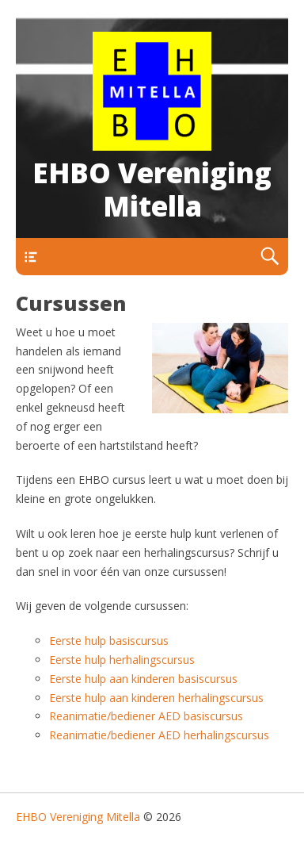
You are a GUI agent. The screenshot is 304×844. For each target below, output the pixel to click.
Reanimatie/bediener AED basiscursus (146, 715)
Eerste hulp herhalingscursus (122, 659)
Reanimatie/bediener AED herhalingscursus (159, 734)
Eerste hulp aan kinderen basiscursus (143, 678)
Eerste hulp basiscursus (109, 640)
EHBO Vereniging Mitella (152, 189)
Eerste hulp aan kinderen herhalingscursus (156, 697)
